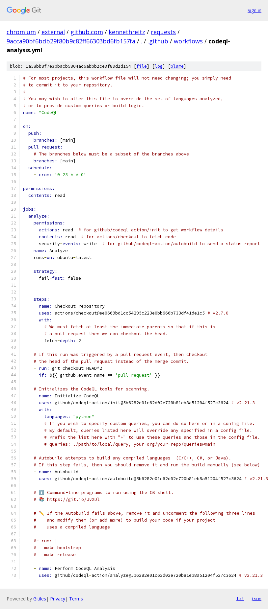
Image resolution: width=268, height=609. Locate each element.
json (256, 598)
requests (163, 32)
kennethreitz (127, 32)
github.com (86, 32)
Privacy (57, 599)
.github (158, 41)
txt (240, 598)
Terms (76, 599)
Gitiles (39, 599)
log (159, 66)
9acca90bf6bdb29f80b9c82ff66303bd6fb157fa (71, 41)
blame (177, 66)
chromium (21, 32)
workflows (188, 41)
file (141, 66)
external (53, 32)
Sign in (254, 10)
